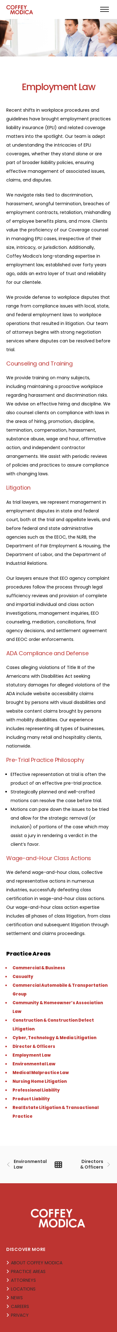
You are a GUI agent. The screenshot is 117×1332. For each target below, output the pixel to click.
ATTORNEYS (23, 1280)
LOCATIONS (23, 1289)
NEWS (17, 1298)
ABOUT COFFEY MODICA (36, 1263)
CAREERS (20, 1306)
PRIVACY (20, 1315)
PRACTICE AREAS (28, 1271)
